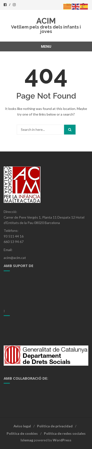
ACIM (46, 20)
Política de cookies (22, 433)
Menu (46, 46)
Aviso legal (22, 426)
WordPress (62, 440)
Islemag (27, 440)
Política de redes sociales (65, 433)
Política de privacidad (55, 426)
